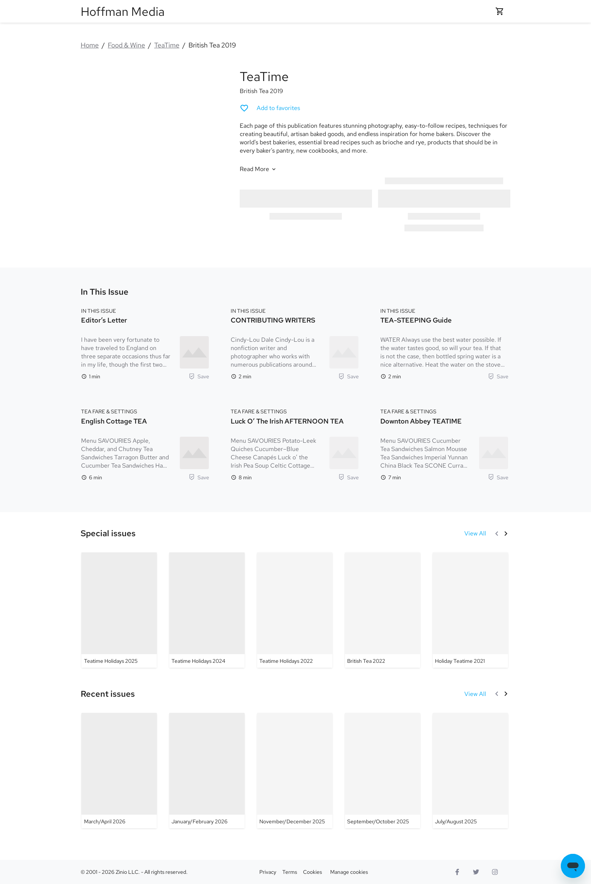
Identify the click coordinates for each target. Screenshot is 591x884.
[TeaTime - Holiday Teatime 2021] (470, 610)
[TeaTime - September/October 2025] (382, 770)
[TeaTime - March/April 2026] (119, 770)
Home (90, 45)
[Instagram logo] (495, 872)
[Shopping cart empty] (499, 11)
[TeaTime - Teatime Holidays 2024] (207, 610)
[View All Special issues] (475, 533)
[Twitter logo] (476, 872)
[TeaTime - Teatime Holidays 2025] (119, 610)
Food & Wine (126, 45)
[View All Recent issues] (475, 694)
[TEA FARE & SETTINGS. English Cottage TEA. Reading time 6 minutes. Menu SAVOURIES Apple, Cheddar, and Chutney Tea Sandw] (145, 443)
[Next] (505, 533)
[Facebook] (457, 872)
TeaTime (166, 45)
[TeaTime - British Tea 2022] (382, 610)
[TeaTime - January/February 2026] (207, 770)
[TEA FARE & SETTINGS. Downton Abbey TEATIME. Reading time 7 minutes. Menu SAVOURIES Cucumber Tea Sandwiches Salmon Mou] (444, 443)
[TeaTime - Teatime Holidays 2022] (294, 610)
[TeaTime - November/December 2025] (294, 770)
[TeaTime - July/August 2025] (470, 770)
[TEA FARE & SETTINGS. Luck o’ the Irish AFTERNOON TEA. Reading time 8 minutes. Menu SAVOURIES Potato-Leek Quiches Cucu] (295, 443)
